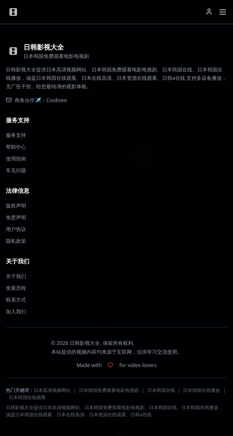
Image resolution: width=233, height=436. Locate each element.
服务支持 (16, 135)
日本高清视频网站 (52, 390)
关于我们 (16, 276)
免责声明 (16, 217)
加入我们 (16, 311)
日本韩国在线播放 (201, 390)
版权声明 (16, 205)
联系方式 (16, 299)
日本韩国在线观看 (27, 397)
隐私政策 (16, 240)
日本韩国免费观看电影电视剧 (109, 390)
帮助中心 (16, 146)
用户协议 (16, 229)
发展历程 (16, 288)
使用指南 (16, 158)
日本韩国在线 (161, 390)
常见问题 (16, 170)
